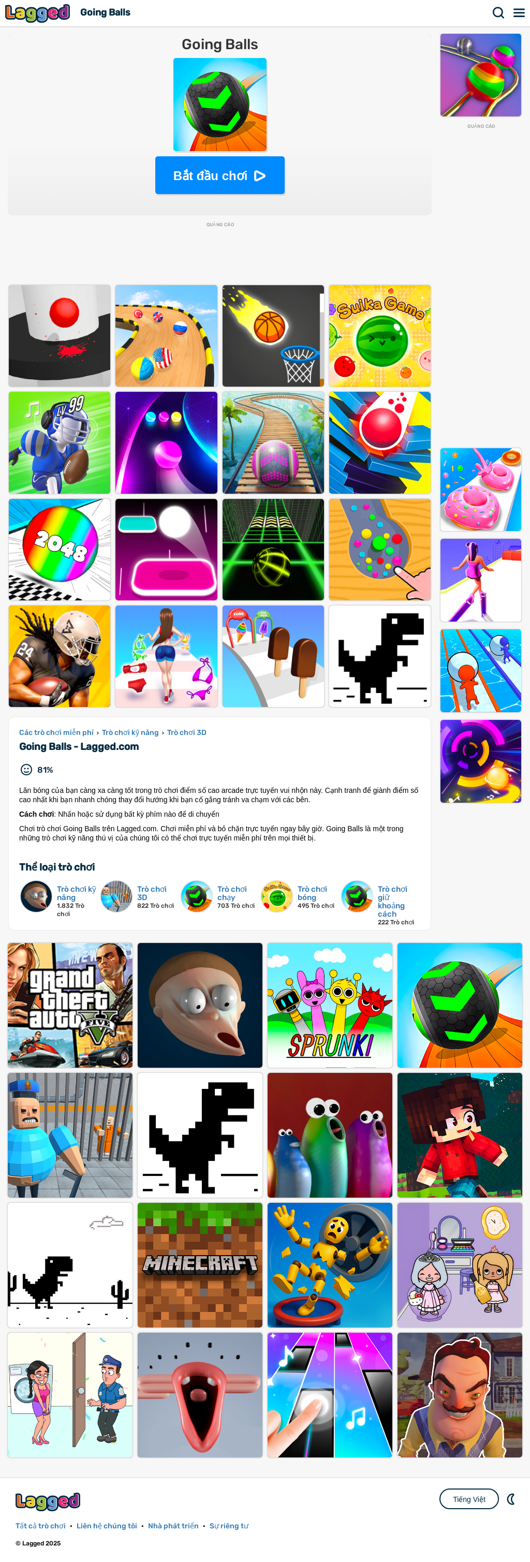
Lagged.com (49, 1502)
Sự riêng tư (229, 1526)
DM (512, 1499)
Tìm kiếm (499, 13)
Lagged (38, 13)
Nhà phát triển (173, 1526)
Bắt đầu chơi (210, 176)
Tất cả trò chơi (41, 1526)
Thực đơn (519, 13)
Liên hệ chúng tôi (107, 1526)
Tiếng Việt (469, 1499)
